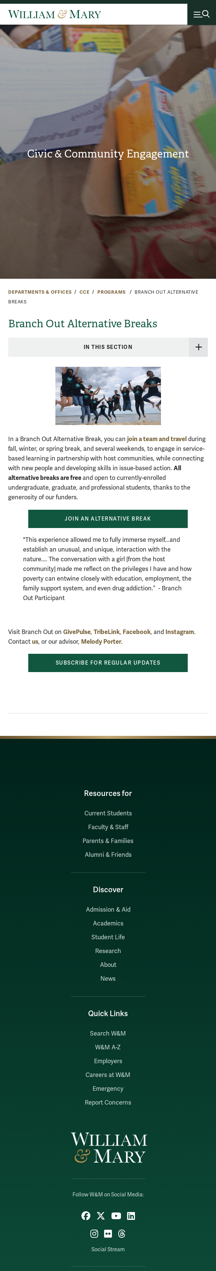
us (35, 642)
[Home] (54, 14)
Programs (112, 292)
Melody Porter (101, 642)
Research (108, 951)
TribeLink (107, 632)
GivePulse (77, 632)
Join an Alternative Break (108, 519)
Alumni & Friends (108, 855)
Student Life (108, 937)
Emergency (108, 1089)
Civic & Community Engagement (108, 153)
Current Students (108, 813)
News (108, 979)
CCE (85, 292)
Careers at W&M (108, 1075)
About (108, 965)
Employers (108, 1061)
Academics (108, 923)
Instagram (179, 632)
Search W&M (108, 1033)
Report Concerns (108, 1102)
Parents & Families (108, 841)
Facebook (137, 632)
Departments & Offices (40, 292)
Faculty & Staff (108, 827)
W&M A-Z (108, 1047)
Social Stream (108, 1249)
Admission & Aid (108, 910)
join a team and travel (157, 439)
